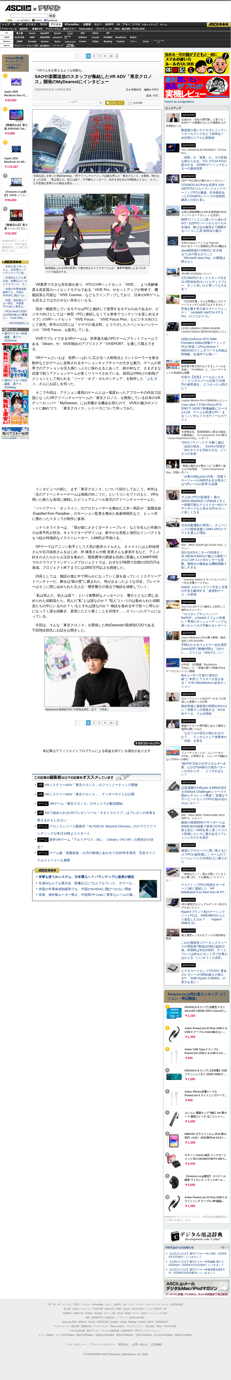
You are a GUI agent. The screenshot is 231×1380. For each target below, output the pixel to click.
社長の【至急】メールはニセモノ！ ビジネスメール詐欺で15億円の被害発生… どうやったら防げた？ (204, 382)
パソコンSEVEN (70, 33)
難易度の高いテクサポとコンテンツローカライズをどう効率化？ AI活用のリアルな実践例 (204, 133)
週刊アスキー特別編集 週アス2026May (15, 384)
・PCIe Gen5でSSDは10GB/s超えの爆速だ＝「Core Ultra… (15, 314)
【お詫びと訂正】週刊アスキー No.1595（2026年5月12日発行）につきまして (197, 1255)
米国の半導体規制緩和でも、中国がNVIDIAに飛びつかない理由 (85, 889)
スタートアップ (149, 24)
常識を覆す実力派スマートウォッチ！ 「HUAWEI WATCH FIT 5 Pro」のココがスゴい (204, 312)
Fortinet (121, 41)
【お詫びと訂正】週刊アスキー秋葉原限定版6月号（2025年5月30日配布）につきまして (196, 1271)
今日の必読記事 (77, 1330)
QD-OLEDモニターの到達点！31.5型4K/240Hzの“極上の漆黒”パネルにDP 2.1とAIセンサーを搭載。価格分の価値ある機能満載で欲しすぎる (204, 560)
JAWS (19, 41)
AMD (32, 37)
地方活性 (126, 29)
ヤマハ (133, 41)
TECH (43, 24)
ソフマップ (57, 45)
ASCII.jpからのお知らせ (179, 1247)
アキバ (126, 24)
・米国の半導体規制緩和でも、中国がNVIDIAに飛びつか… (15, 292)
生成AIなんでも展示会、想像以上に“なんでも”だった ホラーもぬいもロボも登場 (98, 883)
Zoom (146, 41)
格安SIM (24, 29)
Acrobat (32, 41)
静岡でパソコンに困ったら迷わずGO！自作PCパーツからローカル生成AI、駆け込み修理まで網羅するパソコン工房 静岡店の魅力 (204, 225)
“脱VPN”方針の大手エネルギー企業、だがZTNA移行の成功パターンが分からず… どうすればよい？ (203, 769)
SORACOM (102, 1322)
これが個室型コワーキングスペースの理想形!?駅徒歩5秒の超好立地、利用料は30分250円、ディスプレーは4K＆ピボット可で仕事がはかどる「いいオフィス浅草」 (204, 950)
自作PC (109, 24)
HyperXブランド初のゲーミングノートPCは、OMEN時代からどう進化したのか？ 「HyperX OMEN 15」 (203, 917)
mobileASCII (127, 1330)
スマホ (136, 24)
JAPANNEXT (45, 45)
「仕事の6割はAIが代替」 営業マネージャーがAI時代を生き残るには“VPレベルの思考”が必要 (204, 480)
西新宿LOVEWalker (104, 1335)
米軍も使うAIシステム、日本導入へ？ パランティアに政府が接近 (86, 877)
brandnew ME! (70, 46)
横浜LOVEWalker (84, 1335)
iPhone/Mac (72, 24)
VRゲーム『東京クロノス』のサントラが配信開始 (86, 803)
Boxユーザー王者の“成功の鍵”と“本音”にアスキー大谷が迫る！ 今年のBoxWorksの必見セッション (203, 681)
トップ (6, 24)
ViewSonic (120, 37)
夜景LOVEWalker (124, 1335)
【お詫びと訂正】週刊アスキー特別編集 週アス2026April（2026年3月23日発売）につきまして (196, 1263)
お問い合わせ (140, 1344)
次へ (112, 56)
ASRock (82, 37)
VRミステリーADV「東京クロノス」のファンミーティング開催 (91, 785)
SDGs (117, 29)
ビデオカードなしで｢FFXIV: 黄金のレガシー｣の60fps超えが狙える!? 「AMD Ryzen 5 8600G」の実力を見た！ (204, 976)
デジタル (47, 8)
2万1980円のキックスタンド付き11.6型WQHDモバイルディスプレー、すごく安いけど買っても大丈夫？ (204, 283)
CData (95, 41)
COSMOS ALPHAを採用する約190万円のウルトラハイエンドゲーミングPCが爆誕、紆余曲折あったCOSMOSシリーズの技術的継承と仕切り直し (203, 192)
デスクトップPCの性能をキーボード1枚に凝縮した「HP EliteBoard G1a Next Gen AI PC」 (204, 888)
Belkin (133, 37)
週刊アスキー (69, 29)
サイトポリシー (76, 1344)
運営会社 (123, 1344)
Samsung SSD (69, 1322)
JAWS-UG (78, 1313)
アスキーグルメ (53, 29)
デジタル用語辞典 (110, 1330)
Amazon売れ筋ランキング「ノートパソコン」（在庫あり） (14, 63)
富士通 (19, 33)
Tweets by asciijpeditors (179, 101)
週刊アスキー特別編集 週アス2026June (15, 337)
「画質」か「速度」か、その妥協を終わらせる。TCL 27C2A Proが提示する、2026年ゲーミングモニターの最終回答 (204, 163)
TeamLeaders (86, 29)
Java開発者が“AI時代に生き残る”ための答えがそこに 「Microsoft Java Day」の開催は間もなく (203, 256)
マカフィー (19, 45)
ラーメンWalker (46, 1335)
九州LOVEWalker (143, 1335)
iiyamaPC (44, 33)
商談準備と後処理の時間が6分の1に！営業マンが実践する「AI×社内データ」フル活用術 (204, 709)
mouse (32, 33)
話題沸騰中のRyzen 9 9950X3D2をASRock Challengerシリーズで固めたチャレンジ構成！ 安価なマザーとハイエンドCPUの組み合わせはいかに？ (204, 795)
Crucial (95, 37)
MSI (83, 33)
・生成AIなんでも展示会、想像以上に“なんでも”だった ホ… (15, 281)
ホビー (98, 24)
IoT (21, 24)
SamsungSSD (67, 37)
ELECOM (19, 37)
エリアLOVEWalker (65, 1335)
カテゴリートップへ (147, 743)
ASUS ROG (45, 37)
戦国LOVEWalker (183, 1335)
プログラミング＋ (135, 1326)
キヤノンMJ (32, 45)
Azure (57, 41)
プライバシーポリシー (102, 1344)
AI (14, 24)
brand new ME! (137, 1317)
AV (118, 24)
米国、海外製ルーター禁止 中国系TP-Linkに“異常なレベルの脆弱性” (89, 894)
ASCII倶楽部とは (19, 323)
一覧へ (223, 1247)
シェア (72, 101)
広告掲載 (156, 1344)
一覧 (99, 103)
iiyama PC (110, 1309)
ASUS (95, 33)
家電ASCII (37, 29)
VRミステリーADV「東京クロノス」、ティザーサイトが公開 (89, 794)
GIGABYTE (57, 37)
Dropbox (83, 41)
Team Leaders (117, 1326)
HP (108, 33)
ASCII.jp (18, 8)
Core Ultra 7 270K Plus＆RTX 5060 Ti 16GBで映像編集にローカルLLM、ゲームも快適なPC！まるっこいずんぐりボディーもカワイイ (204, 412)
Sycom (57, 33)
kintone (45, 41)
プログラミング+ (104, 29)
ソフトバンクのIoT (158, 41)
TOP (49, 1304)
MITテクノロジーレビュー (148, 1330)
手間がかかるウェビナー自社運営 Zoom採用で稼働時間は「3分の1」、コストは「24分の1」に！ (205, 648)
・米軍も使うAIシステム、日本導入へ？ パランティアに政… (14, 270)
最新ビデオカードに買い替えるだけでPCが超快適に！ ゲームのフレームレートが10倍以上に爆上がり (204, 856)
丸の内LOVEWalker (163, 1335)
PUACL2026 (138, 29)
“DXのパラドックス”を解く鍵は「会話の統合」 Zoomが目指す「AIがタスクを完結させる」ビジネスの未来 (204, 448)
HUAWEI (108, 37)
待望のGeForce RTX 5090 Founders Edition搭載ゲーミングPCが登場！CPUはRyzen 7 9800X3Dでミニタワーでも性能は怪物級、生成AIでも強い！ (204, 346)
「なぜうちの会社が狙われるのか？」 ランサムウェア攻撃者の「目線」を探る (204, 736)
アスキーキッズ (9, 29)
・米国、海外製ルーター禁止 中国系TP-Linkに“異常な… (14, 303)
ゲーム (163, 24)
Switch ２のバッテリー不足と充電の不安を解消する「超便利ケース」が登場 (204, 590)
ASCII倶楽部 (219, 24)
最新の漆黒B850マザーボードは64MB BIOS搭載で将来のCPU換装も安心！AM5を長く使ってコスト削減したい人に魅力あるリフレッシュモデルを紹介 (204, 830)
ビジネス (31, 24)
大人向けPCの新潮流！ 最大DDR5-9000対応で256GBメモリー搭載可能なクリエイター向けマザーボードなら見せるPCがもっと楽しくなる (204, 504)
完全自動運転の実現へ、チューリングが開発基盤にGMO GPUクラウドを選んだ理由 (204, 529)
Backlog (108, 41)
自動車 (87, 24)
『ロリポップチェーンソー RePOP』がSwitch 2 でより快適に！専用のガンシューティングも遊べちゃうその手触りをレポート (204, 619)
